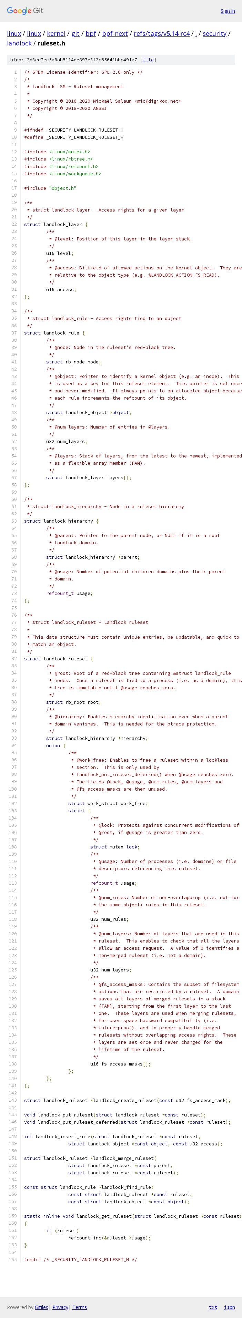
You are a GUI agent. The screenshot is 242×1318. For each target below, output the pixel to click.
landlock (19, 43)
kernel (56, 33)
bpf (90, 33)
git (75, 33)
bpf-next (115, 33)
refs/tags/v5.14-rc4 (162, 33)
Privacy (60, 1307)
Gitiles (41, 1307)
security (214, 33)
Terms (79, 1307)
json (229, 1307)
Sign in (228, 11)
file (148, 60)
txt (213, 1307)
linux (14, 33)
